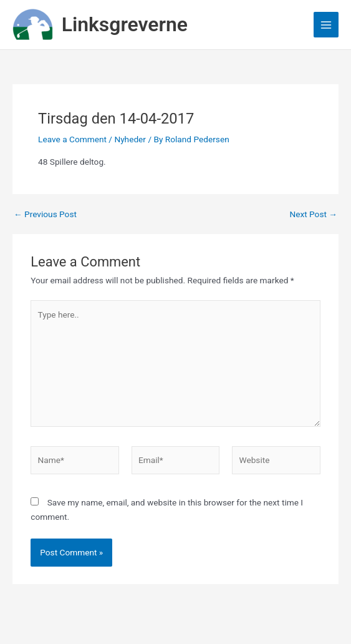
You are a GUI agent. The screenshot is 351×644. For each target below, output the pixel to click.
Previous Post (45, 214)
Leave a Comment (72, 139)
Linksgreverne (125, 24)
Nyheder (130, 139)
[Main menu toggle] (326, 24)
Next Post (313, 214)
